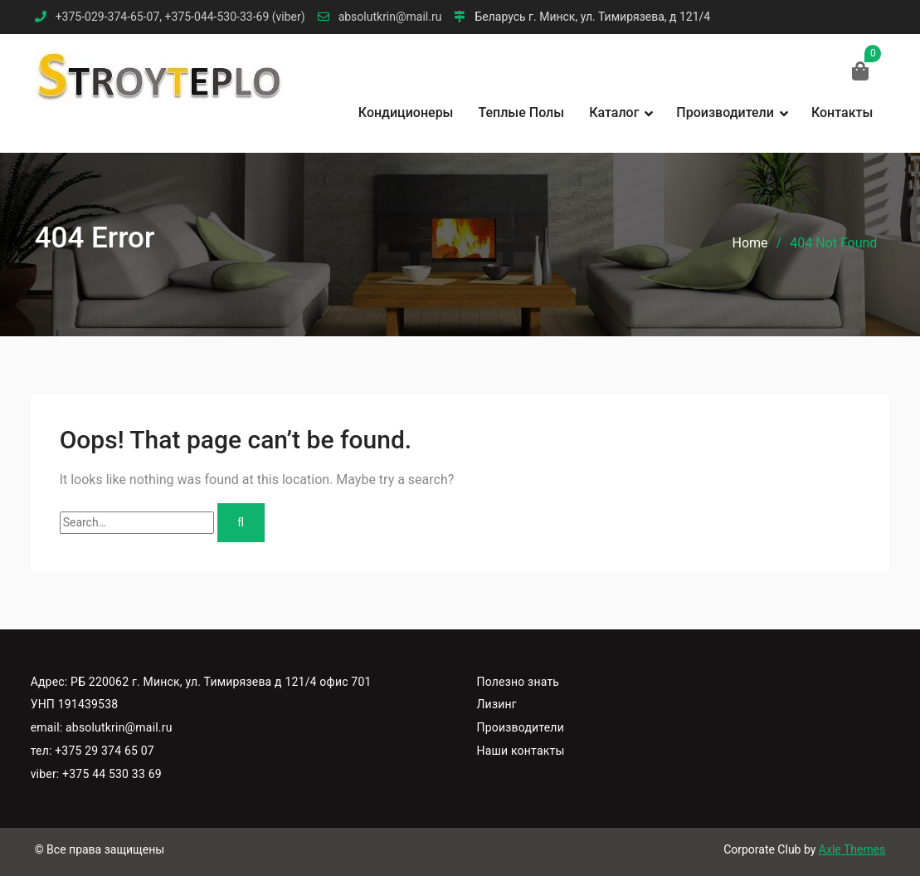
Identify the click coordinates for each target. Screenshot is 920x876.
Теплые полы (522, 112)
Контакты (842, 112)
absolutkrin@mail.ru (390, 17)
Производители (725, 112)
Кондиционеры (406, 112)
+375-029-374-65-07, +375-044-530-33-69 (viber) (180, 17)
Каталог (614, 112)
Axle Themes (852, 849)
